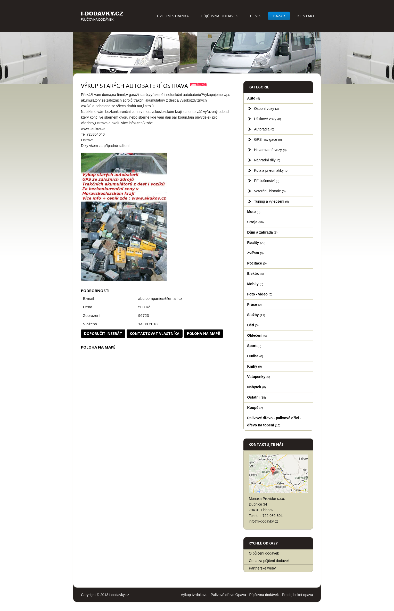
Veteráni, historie (269, 191)
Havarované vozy (270, 150)
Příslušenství (266, 181)
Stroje (255, 222)
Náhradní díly (267, 160)
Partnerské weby (262, 568)
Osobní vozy (266, 108)
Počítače (257, 263)
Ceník (255, 15)
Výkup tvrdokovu (194, 595)
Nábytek (256, 387)
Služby (256, 315)
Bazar (279, 15)
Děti (253, 325)
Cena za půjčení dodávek (269, 561)
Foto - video (259, 294)
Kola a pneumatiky (271, 170)
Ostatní (256, 397)
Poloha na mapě (203, 333)
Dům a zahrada (262, 232)
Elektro (255, 273)
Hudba (255, 356)
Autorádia (264, 129)
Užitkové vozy (267, 119)
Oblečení (257, 335)
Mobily (255, 284)
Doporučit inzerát (103, 333)
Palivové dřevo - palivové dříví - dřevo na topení (274, 421)
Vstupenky (258, 377)
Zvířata (255, 253)
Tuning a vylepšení (271, 201)
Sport (254, 346)
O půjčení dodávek (264, 553)
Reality (256, 243)
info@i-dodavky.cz (263, 521)
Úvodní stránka (173, 15)
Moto (253, 212)
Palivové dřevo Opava (228, 595)
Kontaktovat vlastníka (154, 333)
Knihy (254, 366)
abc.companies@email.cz (160, 298)
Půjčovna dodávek (219, 15)
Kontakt (306, 15)
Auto (253, 98)
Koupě (255, 408)
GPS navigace (268, 139)
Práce (254, 304)
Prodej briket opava (297, 595)
